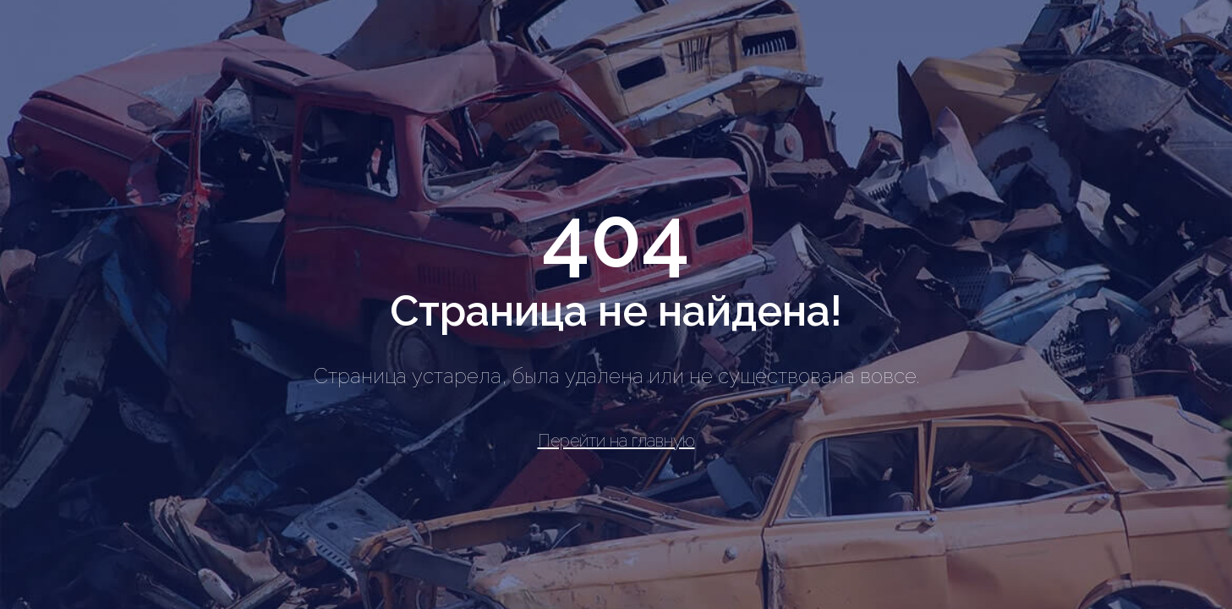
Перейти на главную (616, 441)
